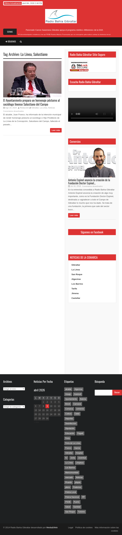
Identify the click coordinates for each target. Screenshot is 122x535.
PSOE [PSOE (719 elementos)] (68, 502)
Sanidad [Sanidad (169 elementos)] (76, 507)
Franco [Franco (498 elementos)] (68, 448)
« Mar (36, 422)
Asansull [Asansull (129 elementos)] (77, 394)
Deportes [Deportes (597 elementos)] (69, 419)
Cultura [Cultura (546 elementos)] (68, 414)
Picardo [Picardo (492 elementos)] (68, 482)
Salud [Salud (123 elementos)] (67, 507)
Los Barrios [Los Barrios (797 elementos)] (70, 468)
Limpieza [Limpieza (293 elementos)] (80, 463)
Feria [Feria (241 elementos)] (67, 438)
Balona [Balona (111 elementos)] (83, 399)
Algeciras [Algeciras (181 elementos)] (78, 389)
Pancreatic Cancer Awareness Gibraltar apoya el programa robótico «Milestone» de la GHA (64, 30)
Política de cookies (83, 527)
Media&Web (52, 527)
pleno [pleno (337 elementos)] (67, 487)
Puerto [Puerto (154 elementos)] (76, 502)
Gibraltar (35, 108)
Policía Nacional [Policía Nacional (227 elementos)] (72, 497)
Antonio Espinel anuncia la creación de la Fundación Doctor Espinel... (89, 181)
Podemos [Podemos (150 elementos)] (77, 487)
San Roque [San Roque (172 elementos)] (70, 512)
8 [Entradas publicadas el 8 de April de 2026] (43, 406)
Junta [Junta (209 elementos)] (72, 458)
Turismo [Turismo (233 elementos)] (81, 512)
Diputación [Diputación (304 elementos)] (69, 428)
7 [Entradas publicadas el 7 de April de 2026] (39, 406)
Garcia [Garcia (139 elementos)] (77, 448)
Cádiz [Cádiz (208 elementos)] (77, 414)
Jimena (75, 293)
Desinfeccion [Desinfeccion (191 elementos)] (70, 423)
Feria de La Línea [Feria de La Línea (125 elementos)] (72, 443)
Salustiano (40, 54)
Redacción (24, 108)
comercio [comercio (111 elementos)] (80, 409)
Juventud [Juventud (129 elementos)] (82, 458)
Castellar (75, 298)
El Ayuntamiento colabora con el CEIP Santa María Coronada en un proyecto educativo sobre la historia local (64, 35)
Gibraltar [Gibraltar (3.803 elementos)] (69, 453)
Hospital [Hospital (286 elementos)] (79, 453)
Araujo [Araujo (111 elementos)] (68, 394)
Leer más (56, 130)
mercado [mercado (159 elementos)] (69, 477)
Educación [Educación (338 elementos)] (69, 433)
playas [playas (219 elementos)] (78, 482)
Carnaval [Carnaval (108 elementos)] (77, 404)
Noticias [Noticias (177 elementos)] (79, 477)
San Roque (76, 274)
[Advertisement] (92, 338)
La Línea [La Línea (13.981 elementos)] (69, 463)
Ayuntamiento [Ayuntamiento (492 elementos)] (71, 399)
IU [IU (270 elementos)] (66, 458)
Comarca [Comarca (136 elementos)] (69, 409)
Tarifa (74, 288)
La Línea (26, 54)
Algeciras (76, 279)
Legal (70, 527)
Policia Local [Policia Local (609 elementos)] (70, 492)
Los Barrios (77, 284)
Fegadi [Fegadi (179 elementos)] (80, 433)
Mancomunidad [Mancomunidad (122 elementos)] (71, 472)
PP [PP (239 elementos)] (83, 497)
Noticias (51, 108)
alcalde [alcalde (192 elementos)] (68, 389)
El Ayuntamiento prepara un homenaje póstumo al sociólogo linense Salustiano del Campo (31, 102)
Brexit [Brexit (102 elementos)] (67, 404)
